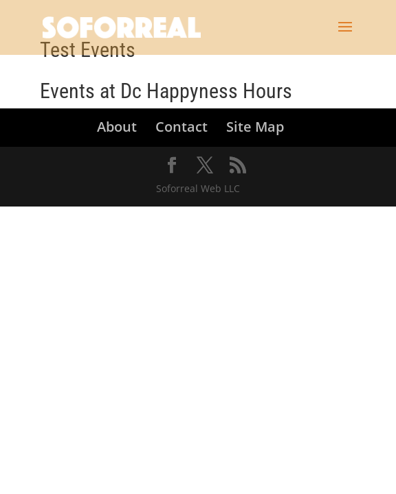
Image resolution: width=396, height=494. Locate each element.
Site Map (255, 126)
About (117, 126)
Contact (181, 126)
